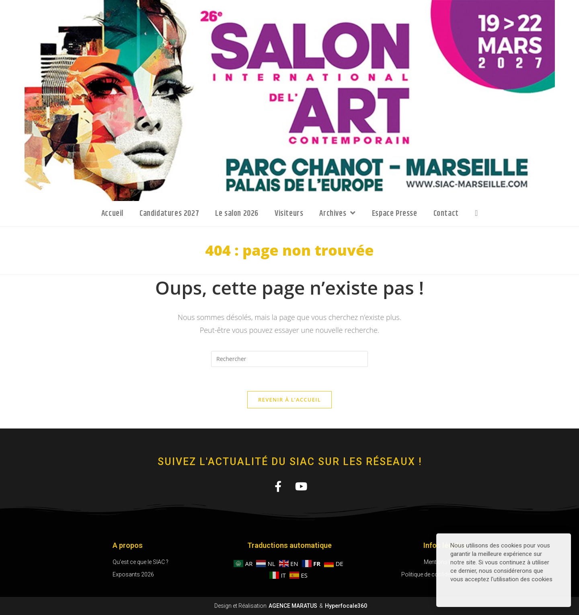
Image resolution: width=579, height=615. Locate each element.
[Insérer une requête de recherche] (289, 359)
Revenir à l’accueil (289, 399)
